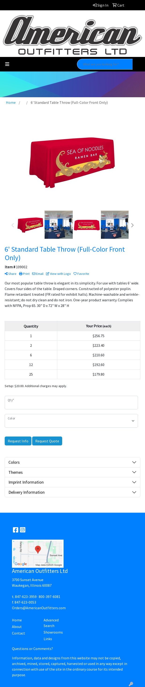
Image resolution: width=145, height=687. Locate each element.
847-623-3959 (26, 596)
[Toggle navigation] (7, 64)
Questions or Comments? (32, 648)
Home (17, 620)
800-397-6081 (49, 596)
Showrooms (53, 632)
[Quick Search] (105, 64)
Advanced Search (51, 623)
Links (48, 638)
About (17, 626)
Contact (18, 633)
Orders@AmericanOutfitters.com (39, 607)
